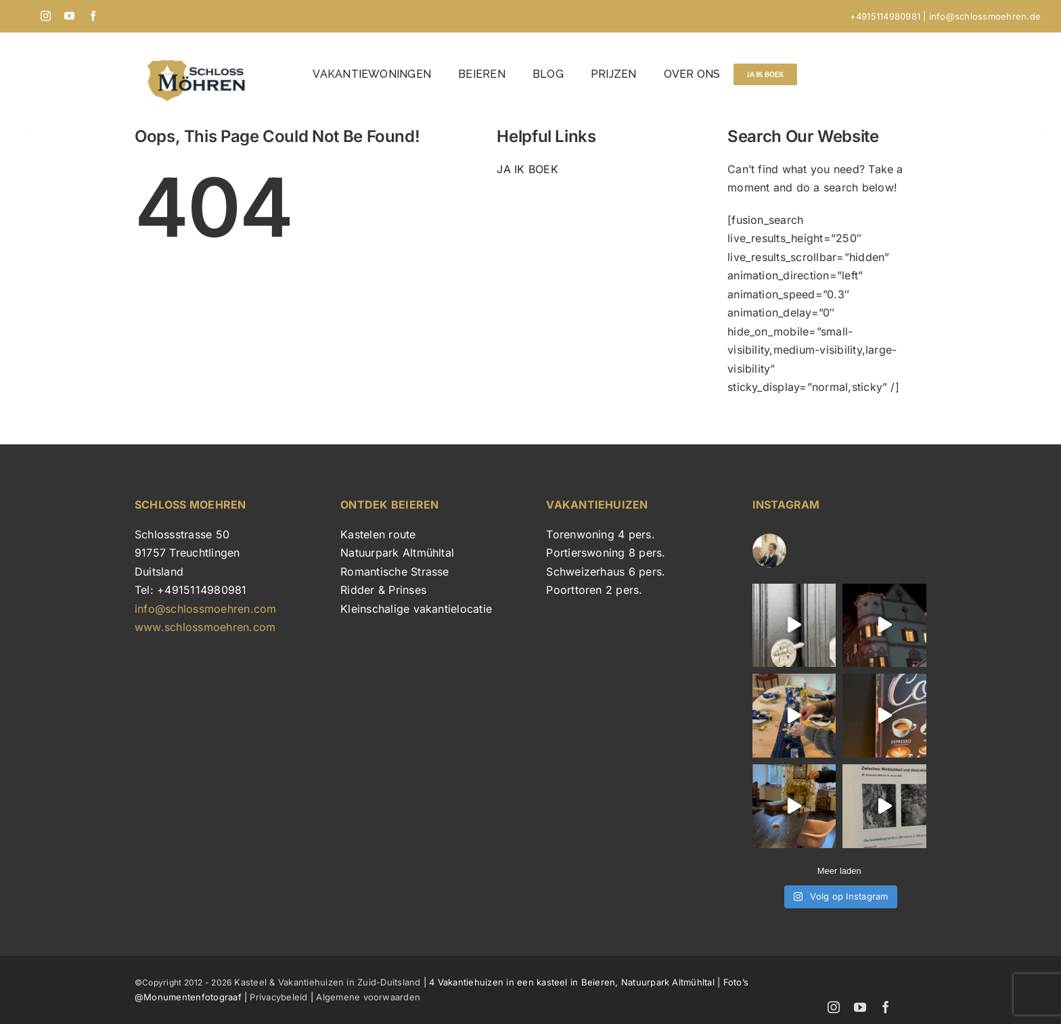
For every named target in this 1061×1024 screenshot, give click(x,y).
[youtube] (69, 16)
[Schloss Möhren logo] (201, 58)
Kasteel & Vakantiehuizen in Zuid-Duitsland (325, 982)
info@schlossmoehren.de (985, 16)
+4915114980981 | (889, 16)
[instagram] (46, 16)
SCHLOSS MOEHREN (190, 504)
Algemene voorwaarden (368, 997)
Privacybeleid (278, 997)
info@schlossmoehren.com (206, 608)
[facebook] (93, 16)
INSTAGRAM (786, 504)
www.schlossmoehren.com (205, 627)
